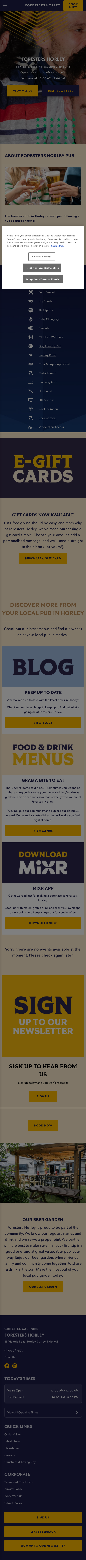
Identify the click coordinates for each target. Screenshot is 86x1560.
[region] (43, 257)
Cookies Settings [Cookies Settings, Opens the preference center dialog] (42, 256)
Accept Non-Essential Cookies (43, 278)
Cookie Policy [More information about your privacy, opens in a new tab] (58, 245)
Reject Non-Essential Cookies (42, 267)
